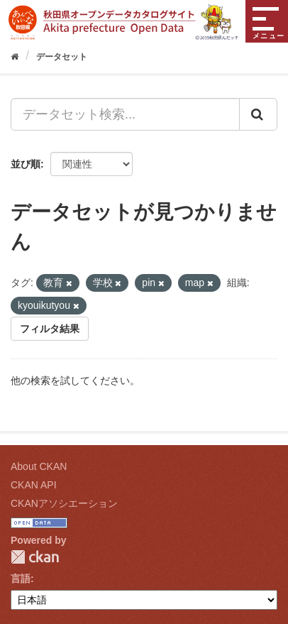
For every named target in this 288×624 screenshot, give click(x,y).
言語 (21, 578)
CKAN (35, 556)
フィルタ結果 (49, 328)
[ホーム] (14, 57)
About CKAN (39, 466)
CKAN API (34, 485)
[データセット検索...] (125, 114)
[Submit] (258, 114)
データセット (61, 57)
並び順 (25, 164)
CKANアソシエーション (64, 503)
